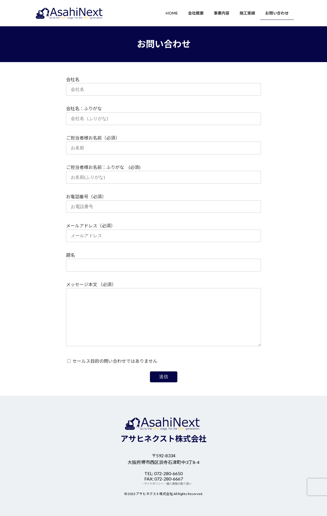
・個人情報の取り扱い (178, 483)
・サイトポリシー (152, 483)
